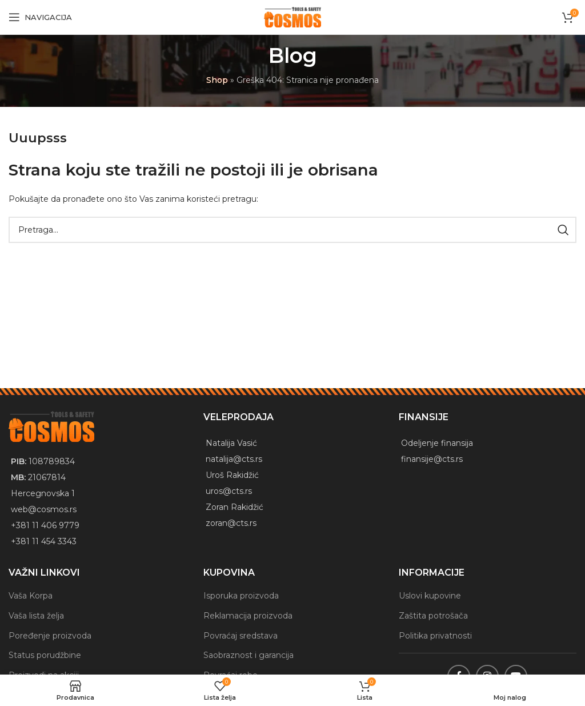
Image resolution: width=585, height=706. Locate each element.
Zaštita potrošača (433, 615)
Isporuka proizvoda (241, 596)
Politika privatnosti (435, 635)
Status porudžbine (45, 655)
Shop (217, 80)
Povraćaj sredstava (240, 635)
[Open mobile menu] (40, 17)
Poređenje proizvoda (50, 635)
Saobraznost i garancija (248, 655)
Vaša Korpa (31, 596)
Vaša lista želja (36, 615)
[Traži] (292, 230)
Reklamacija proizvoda (247, 615)
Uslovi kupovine (430, 596)
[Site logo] (292, 16)
